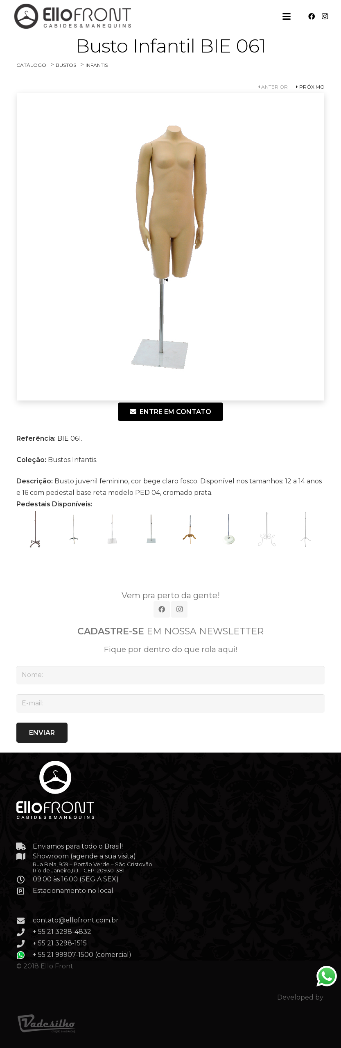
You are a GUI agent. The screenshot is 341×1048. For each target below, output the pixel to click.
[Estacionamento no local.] (24, 891)
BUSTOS (66, 65)
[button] (286, 16)
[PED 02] (74, 529)
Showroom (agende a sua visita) (84, 856)
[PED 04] (151, 529)
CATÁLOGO (31, 65)
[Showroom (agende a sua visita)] (24, 856)
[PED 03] (112, 529)
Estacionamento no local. (74, 891)
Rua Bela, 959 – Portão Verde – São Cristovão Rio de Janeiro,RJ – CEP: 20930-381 (92, 867)
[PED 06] (228, 529)
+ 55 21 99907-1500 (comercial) (82, 955)
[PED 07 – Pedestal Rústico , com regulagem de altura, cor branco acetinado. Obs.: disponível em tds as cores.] (267, 529)
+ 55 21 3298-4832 (62, 932)
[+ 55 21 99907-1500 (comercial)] (24, 955)
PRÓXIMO (310, 87)
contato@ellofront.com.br (76, 920)
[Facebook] (311, 16)
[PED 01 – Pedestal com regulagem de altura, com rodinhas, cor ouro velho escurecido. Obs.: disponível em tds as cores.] (35, 529)
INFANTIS (97, 65)
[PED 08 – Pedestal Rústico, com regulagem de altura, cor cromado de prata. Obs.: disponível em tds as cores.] (305, 529)
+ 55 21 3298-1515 (60, 943)
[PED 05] (190, 529)
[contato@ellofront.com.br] (24, 920)
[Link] (73, 16)
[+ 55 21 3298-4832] (24, 932)
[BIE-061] (170, 246)
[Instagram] (324, 16)
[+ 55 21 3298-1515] (24, 943)
